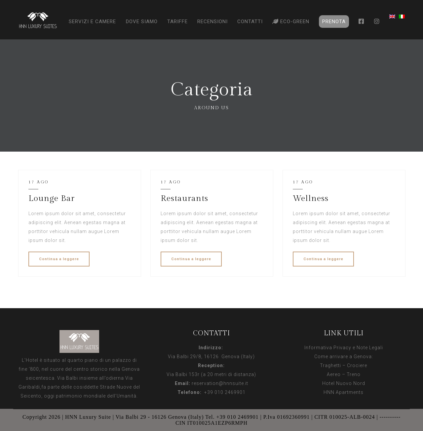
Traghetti (330, 365)
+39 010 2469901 (224, 392)
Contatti (250, 21)
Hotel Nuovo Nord (343, 383)
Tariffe (177, 21)
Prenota (334, 21)
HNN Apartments (344, 392)
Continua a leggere (59, 259)
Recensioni (212, 21)
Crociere (357, 365)
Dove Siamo (142, 21)
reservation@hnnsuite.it (220, 383)
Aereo (334, 374)
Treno (354, 374)
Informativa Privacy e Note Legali (343, 347)
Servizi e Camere (92, 21)
